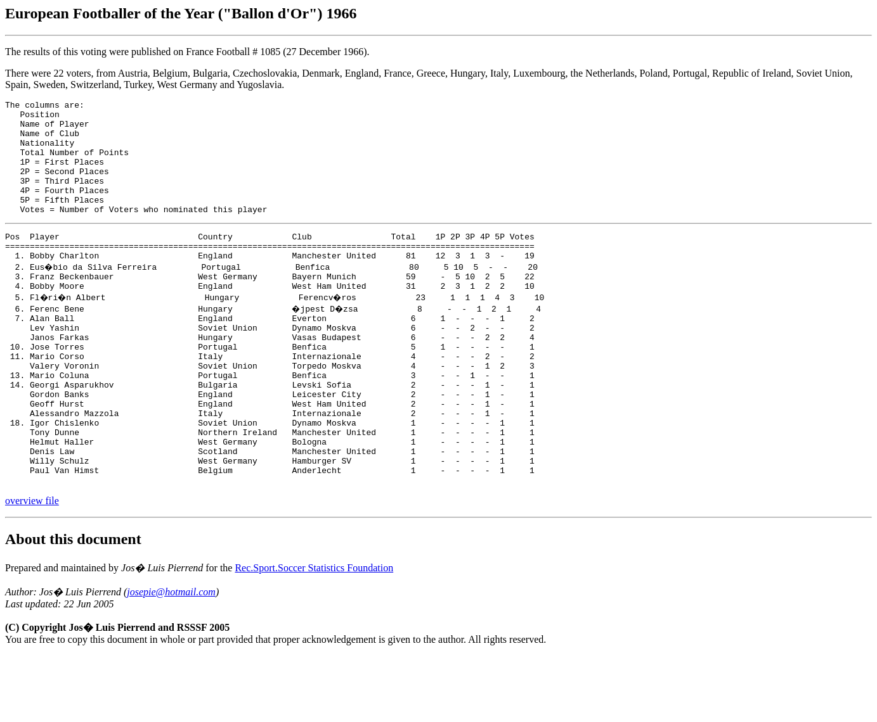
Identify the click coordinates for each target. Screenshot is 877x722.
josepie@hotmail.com (171, 658)
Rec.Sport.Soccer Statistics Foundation (314, 634)
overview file (32, 567)
